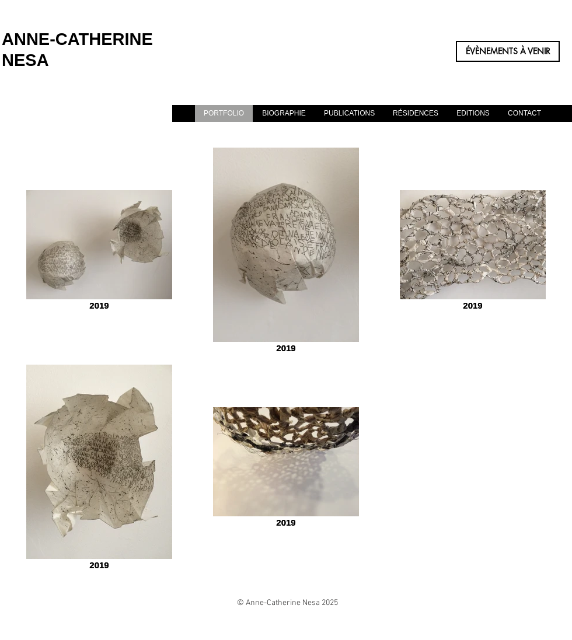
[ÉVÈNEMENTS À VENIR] (508, 51)
